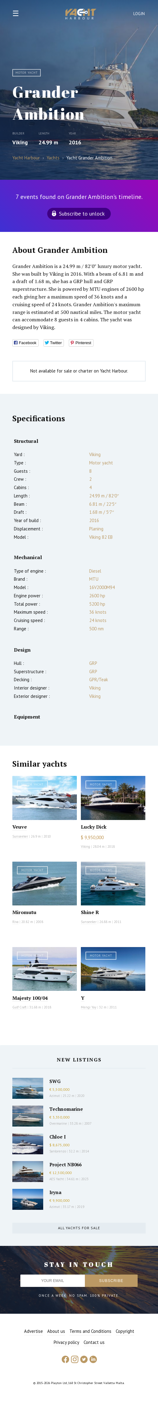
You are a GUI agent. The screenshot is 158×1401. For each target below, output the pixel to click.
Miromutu (24, 912)
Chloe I (57, 1137)
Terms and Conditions (90, 1331)
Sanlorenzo (57, 1151)
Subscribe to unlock (82, 213)
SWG (54, 1081)
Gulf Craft (19, 1007)
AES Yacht (56, 1179)
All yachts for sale (79, 1228)
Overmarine (58, 1123)
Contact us (94, 1342)
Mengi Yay (88, 1007)
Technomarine (66, 1109)
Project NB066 (65, 1164)
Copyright (125, 1331)
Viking (20, 142)
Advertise (33, 1331)
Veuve (19, 826)
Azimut (54, 1096)
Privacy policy (66, 1342)
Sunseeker (20, 836)
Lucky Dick (93, 826)
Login (139, 13)
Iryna (55, 1192)
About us (56, 1331)
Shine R (90, 912)
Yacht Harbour (80, 15)
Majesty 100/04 (30, 998)
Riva (15, 922)
